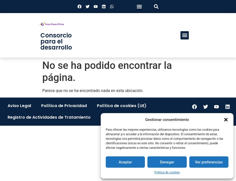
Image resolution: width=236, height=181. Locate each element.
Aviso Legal (19, 106)
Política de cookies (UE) (121, 106)
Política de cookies (167, 172)
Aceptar (125, 162)
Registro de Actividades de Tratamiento (49, 117)
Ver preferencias (209, 162)
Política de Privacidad (64, 106)
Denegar (167, 162)
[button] (225, 119)
